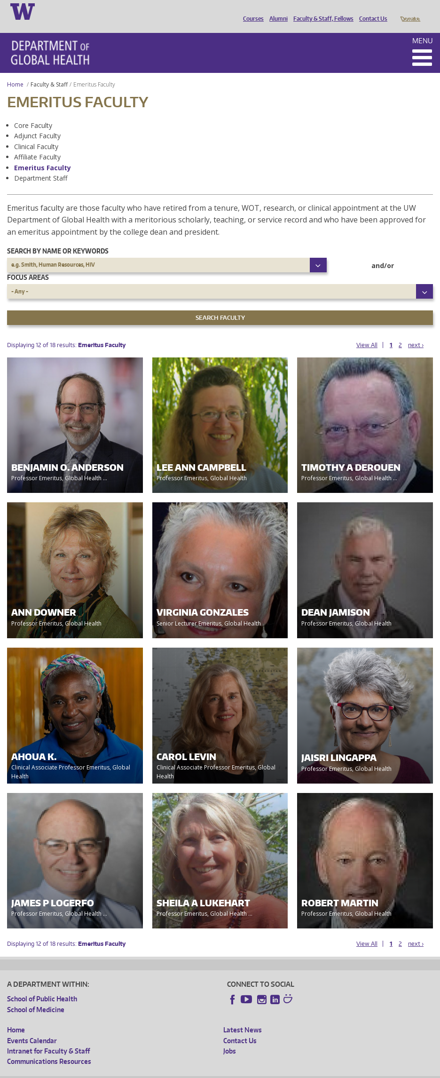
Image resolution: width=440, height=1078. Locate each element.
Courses (251, 11)
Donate (410, 11)
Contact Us (371, 11)
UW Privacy (132, 1070)
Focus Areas (28, 264)
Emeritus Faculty (42, 154)
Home (15, 71)
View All (366, 331)
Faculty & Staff (49, 71)
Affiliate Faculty (37, 143)
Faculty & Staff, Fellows (321, 11)
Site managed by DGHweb (226, 1070)
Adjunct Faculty (37, 122)
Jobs (229, 1038)
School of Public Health (42, 986)
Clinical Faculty (36, 133)
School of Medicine (35, 996)
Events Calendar (32, 1027)
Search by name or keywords (58, 238)
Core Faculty (33, 112)
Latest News (242, 1017)
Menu (422, 28)
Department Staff (40, 164)
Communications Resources (49, 1048)
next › (416, 331)
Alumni (276, 11)
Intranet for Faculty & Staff (48, 1038)
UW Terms (170, 1070)
